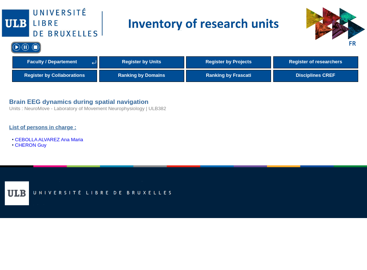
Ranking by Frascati (228, 75)
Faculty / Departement (52, 61)
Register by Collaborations (54, 75)
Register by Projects (228, 61)
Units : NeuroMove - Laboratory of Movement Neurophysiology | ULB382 (87, 108)
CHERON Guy (31, 145)
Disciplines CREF (316, 75)
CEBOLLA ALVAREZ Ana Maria (49, 139)
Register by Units (141, 61)
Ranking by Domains (141, 75)
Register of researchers (315, 61)
